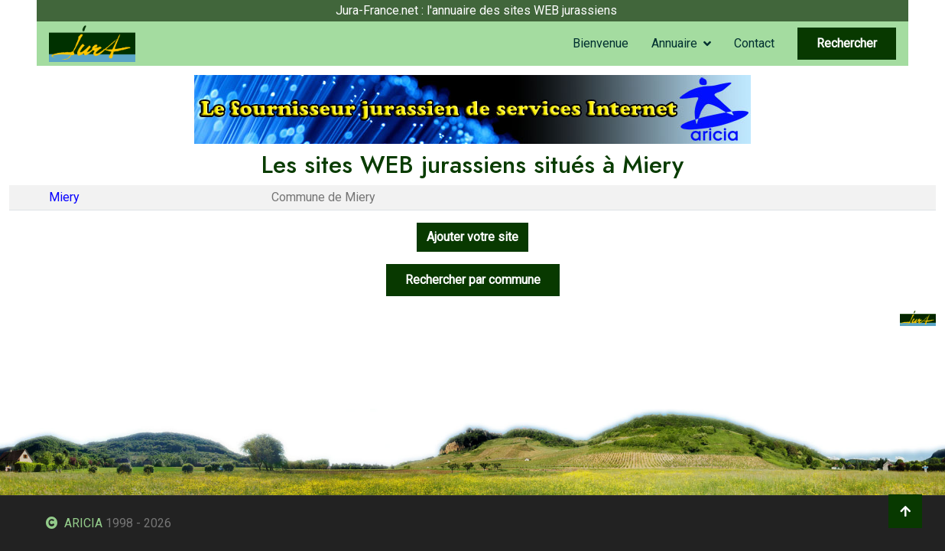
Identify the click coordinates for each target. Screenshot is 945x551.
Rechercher (847, 43)
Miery (64, 197)
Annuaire (674, 43)
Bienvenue (600, 43)
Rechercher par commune (473, 279)
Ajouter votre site (472, 237)
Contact (754, 43)
